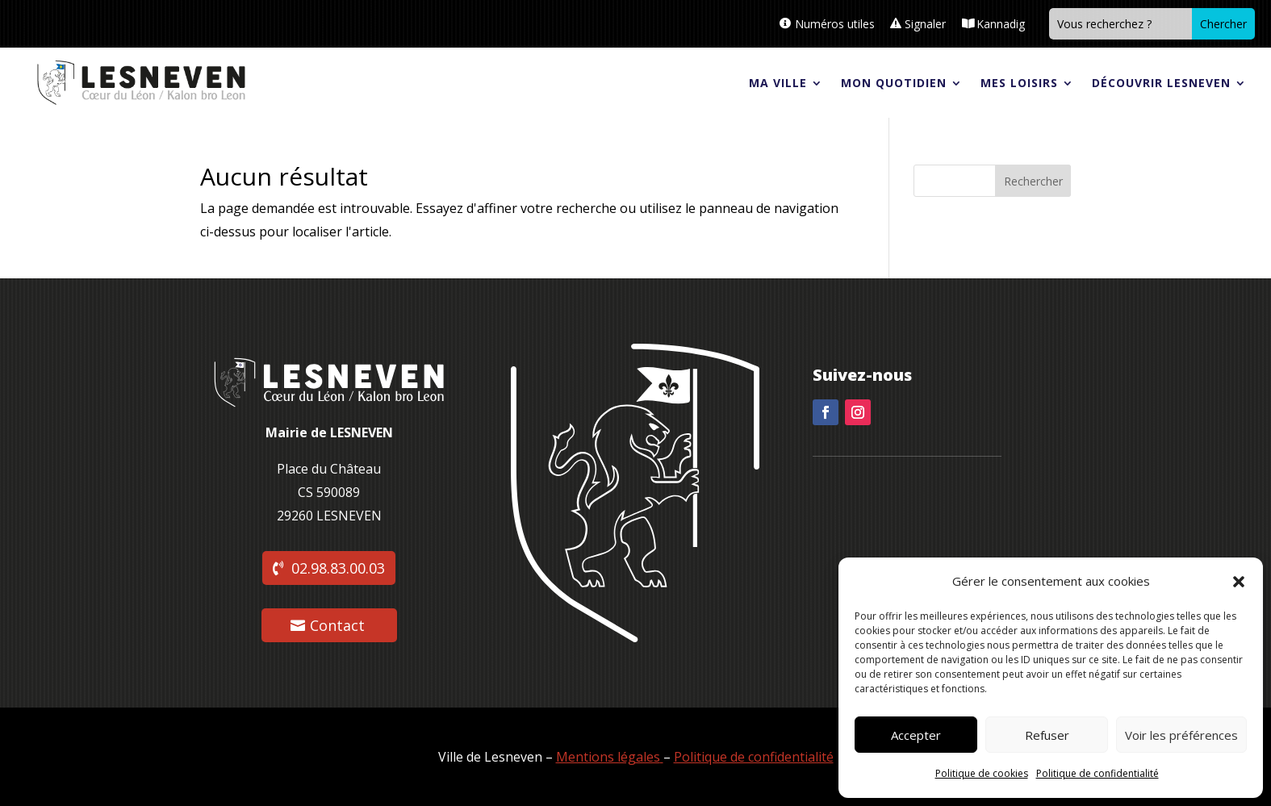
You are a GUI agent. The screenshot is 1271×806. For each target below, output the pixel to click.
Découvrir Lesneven (1161, 82)
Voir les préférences (1181, 735)
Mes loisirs (1019, 82)
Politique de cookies (981, 773)
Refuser (1047, 735)
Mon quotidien (894, 82)
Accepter (916, 735)
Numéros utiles (835, 23)
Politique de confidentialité (1097, 773)
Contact (337, 625)
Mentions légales (609, 757)
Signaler (925, 23)
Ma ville (778, 82)
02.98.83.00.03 (338, 568)
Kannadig (1000, 23)
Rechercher (1033, 181)
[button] (1239, 582)
